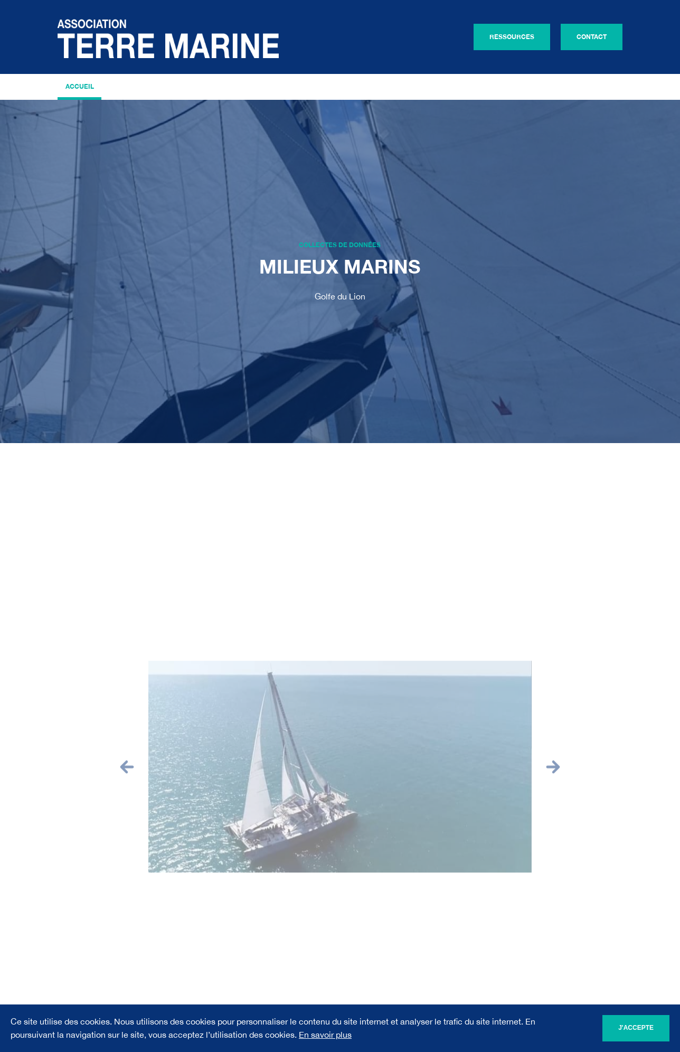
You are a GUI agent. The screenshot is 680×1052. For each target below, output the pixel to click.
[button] (127, 772)
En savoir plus (325, 1034)
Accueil (79, 86)
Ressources (511, 37)
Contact (592, 37)
